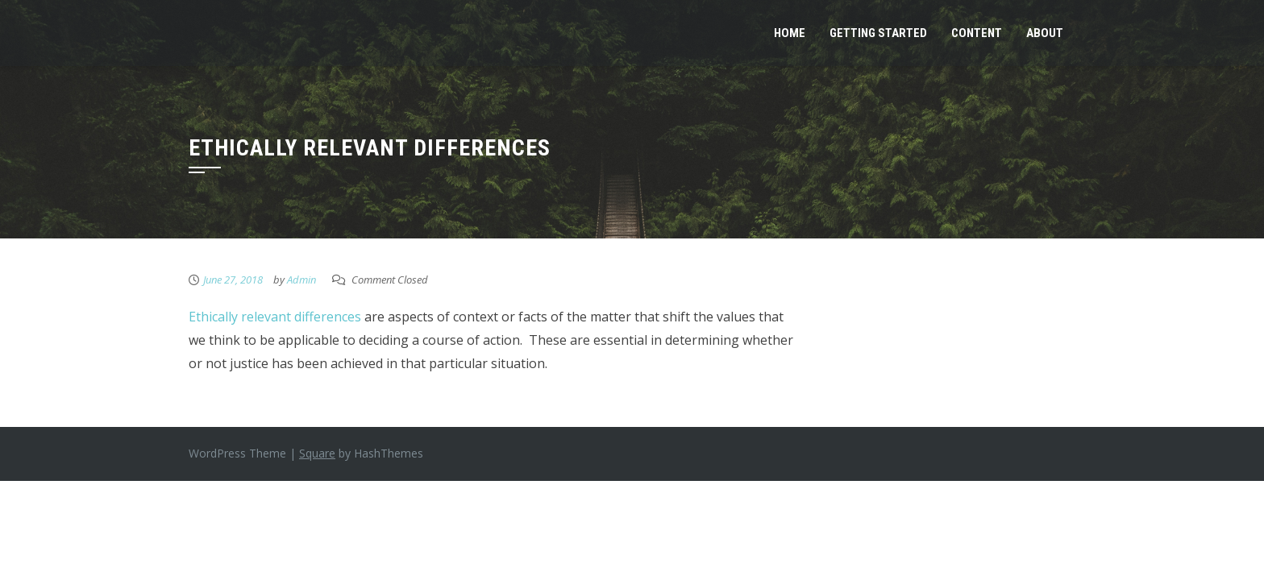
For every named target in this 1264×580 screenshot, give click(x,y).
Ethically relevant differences (275, 316)
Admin (301, 279)
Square (317, 453)
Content (976, 33)
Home (789, 33)
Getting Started (878, 33)
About (1044, 33)
